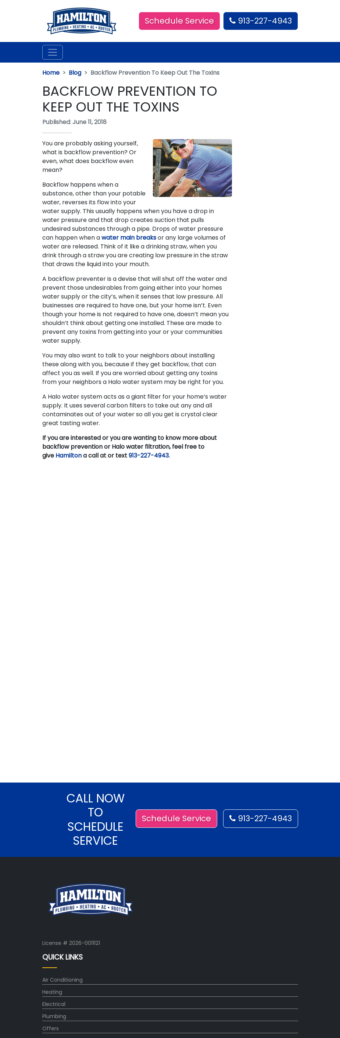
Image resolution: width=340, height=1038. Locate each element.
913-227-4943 (260, 21)
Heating (52, 992)
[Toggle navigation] (52, 52)
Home (51, 72)
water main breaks (128, 237)
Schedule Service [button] (179, 21)
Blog (75, 72)
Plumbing (54, 1016)
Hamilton (69, 455)
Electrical (53, 1004)
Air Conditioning (62, 980)
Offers (50, 1028)
